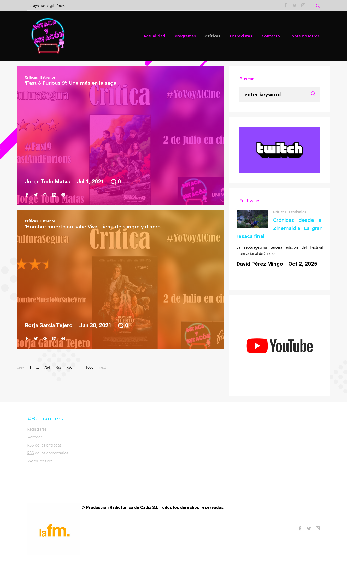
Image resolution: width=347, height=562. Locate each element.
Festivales (297, 212)
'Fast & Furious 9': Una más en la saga (70, 83)
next (102, 367)
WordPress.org (40, 461)
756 (69, 367)
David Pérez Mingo (260, 264)
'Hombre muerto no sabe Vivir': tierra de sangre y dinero (93, 227)
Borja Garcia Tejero (49, 325)
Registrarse (37, 429)
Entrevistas (241, 36)
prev (20, 367)
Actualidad (154, 36)
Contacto (271, 36)
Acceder (34, 437)
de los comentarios (47, 453)
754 (47, 367)
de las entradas (44, 445)
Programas (185, 36)
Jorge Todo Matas (47, 181)
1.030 (89, 367)
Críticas (212, 36)
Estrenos (48, 77)
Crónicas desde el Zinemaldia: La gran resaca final (280, 228)
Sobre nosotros (304, 36)
